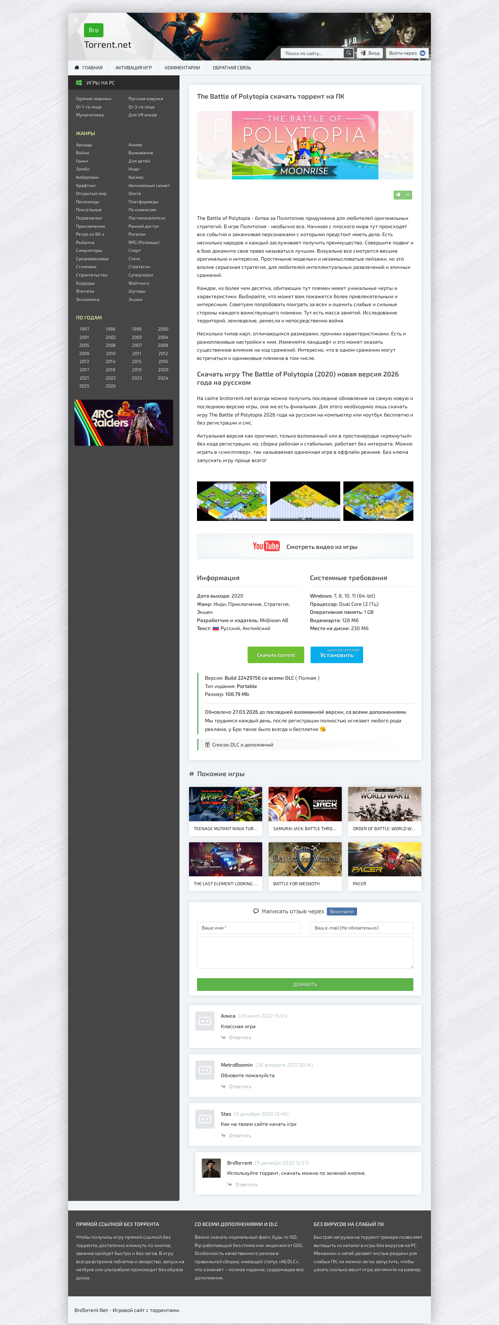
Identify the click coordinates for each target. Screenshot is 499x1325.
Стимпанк (86, 266)
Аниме (135, 144)
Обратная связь (232, 67)
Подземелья (89, 218)
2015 (137, 361)
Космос (136, 177)
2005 (84, 345)
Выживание (141, 152)
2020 (163, 369)
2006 (111, 345)
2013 (84, 361)
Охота (135, 193)
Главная (92, 67)
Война (82, 152)
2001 (84, 337)
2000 (163, 329)
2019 (137, 369)
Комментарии (182, 67)
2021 (84, 378)
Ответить (236, 1037)
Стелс (135, 258)
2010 (111, 353)
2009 (84, 353)
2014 (111, 361)
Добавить (305, 984)
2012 (163, 353)
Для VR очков (143, 114)
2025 (84, 386)
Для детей (139, 161)
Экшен (135, 299)
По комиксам (142, 209)
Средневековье (92, 258)
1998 (111, 329)
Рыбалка (85, 242)
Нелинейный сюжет (149, 185)
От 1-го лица (89, 106)
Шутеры (137, 291)
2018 (111, 369)
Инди (134, 169)
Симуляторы (89, 250)
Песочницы (87, 201)
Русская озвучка (146, 98)
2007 (137, 345)
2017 (84, 369)
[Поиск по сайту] (348, 53)
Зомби (82, 169)
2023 (137, 378)
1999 (137, 329)
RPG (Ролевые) (144, 242)
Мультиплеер (90, 114)
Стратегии (139, 266)
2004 (163, 337)
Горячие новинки (93, 98)
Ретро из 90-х (90, 234)
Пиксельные (89, 209)
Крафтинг (86, 185)
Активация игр (134, 67)
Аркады (84, 144)
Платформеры (143, 201)
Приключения (90, 226)
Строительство (92, 274)
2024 (163, 378)
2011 (136, 353)
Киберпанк (87, 177)
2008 (163, 345)
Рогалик (137, 234)
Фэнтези (85, 291)
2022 (111, 378)
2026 (111, 386)
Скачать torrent (276, 655)
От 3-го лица (142, 106)
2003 (137, 337)
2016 (163, 361)
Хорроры (85, 283)
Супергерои (141, 274)
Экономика (88, 299)
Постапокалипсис (147, 218)
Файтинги (139, 283)
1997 (84, 329)
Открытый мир (91, 193)
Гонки (82, 161)
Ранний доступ (144, 226)
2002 (111, 337)
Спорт (135, 250)
